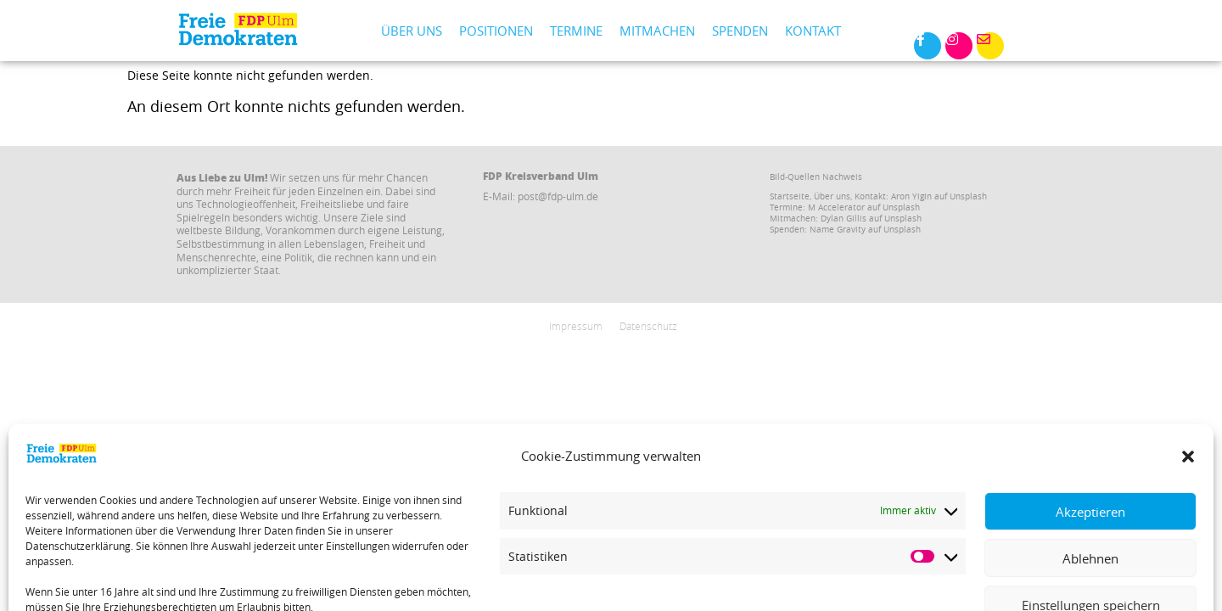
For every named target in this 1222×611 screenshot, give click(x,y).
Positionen (496, 30)
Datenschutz (648, 326)
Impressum (576, 326)
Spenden (740, 30)
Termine (576, 30)
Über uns (411, 30)
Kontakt (813, 30)
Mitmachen (657, 30)
